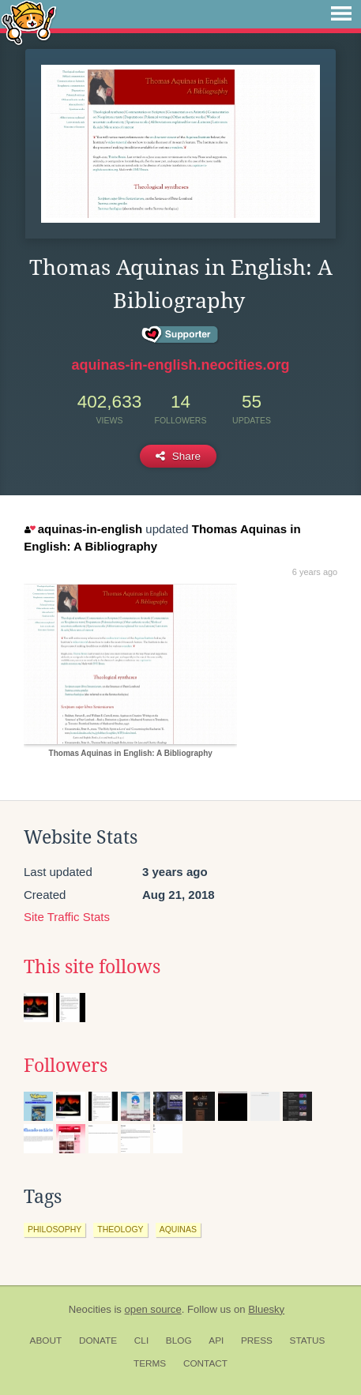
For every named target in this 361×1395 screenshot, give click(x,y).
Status (307, 1340)
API (216, 1340)
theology (120, 1229)
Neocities (90, 1309)
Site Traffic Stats (67, 916)
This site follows (92, 967)
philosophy (54, 1229)
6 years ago (314, 572)
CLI (141, 1340)
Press (257, 1340)
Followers (65, 1065)
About (46, 1340)
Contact (205, 1363)
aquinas (178, 1229)
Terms (149, 1363)
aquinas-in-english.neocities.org (180, 365)
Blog (179, 1340)
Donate (98, 1340)
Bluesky (266, 1309)
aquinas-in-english (83, 529)
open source (153, 1309)
